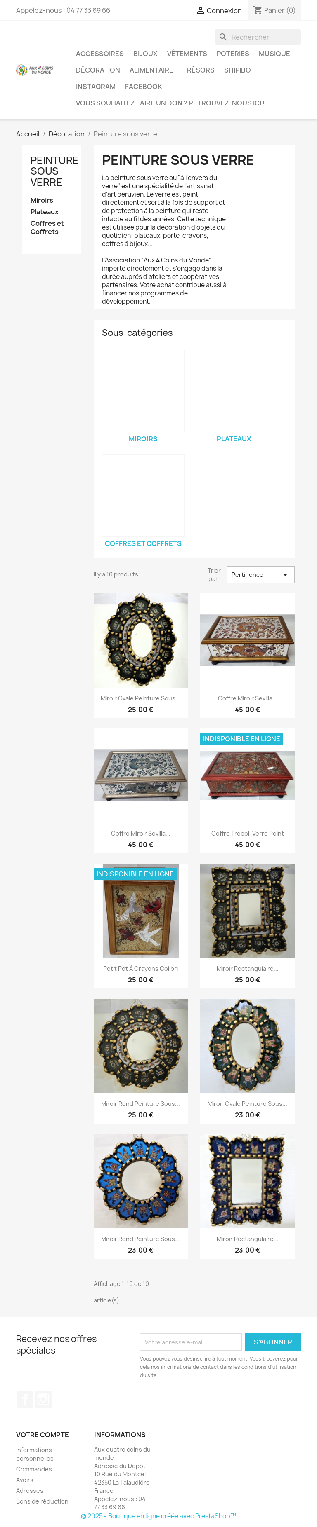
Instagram (96, 86)
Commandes (34, 1469)
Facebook (143, 86)
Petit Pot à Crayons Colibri (140, 968)
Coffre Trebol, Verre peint (247, 833)
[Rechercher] (258, 37)
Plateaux (45, 212)
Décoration (98, 70)
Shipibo (237, 70)
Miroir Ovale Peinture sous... (140, 698)
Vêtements (187, 53)
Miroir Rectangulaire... (248, 968)
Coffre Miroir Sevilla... (247, 698)
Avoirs (24, 1480)
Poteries (233, 53)
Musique (274, 53)
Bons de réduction (42, 1501)
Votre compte (42, 1434)
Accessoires (100, 53)
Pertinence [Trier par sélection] (261, 575)
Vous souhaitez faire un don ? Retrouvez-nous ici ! (170, 103)
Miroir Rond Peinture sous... (140, 1104)
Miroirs (42, 200)
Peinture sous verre (55, 171)
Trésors (199, 70)
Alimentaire (151, 70)
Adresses (29, 1490)
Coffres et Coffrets (47, 227)
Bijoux (145, 53)
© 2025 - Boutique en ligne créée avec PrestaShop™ (158, 1516)
